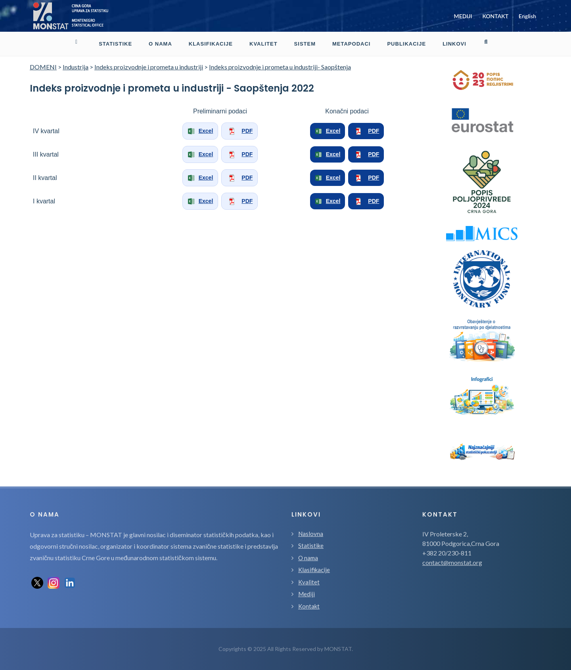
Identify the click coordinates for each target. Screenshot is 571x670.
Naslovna (310, 533)
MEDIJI (463, 16)
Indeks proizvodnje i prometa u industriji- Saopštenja (280, 67)
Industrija (75, 67)
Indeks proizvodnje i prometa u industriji (148, 67)
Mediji (306, 593)
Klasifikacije (314, 569)
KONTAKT (495, 16)
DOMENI (43, 67)
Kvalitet (309, 582)
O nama (308, 557)
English (527, 16)
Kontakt (309, 606)
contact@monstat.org (452, 562)
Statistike (311, 545)
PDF (239, 131)
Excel (200, 131)
